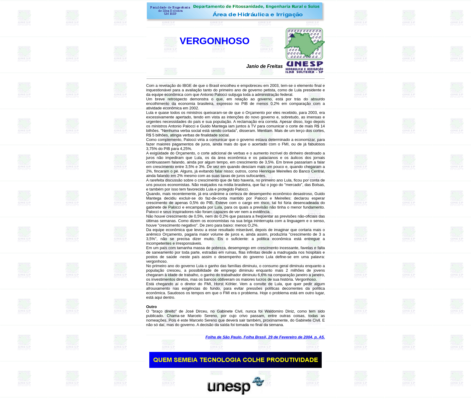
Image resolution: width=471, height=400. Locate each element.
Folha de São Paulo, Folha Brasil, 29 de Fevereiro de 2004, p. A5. (265, 337)
